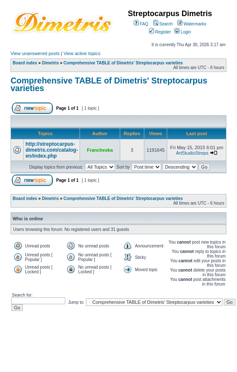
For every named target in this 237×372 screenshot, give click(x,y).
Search (163, 24)
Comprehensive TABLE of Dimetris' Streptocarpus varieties (123, 63)
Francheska (100, 150)
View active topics (81, 53)
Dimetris (50, 63)
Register (160, 32)
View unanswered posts (35, 53)
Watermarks (191, 24)
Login (182, 32)
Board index (25, 63)
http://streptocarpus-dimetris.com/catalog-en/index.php (51, 150)
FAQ (141, 24)
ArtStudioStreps (192, 152)
